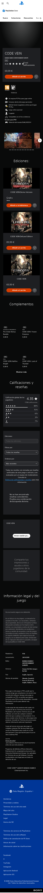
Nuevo (5, 18)
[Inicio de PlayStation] (21, 3)
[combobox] (21, 441)
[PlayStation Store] (10, 10)
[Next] (40, 140)
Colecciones (16, 18)
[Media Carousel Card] (18, 140)
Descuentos (28, 18)
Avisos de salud (10, 741)
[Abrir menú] (2, 3)
